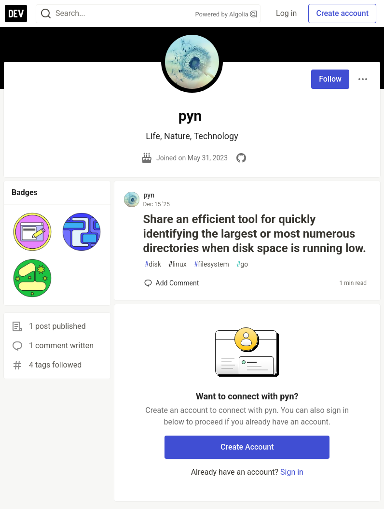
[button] (32, 231)
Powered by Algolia (226, 14)
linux (177, 264)
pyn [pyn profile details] (149, 195)
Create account (342, 13)
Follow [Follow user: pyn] (330, 79)
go (242, 264)
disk (153, 264)
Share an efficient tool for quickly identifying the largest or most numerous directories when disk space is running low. (254, 233)
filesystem (211, 264)
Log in (286, 13)
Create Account (247, 447)
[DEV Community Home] (16, 13)
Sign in (291, 472)
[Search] (45, 14)
